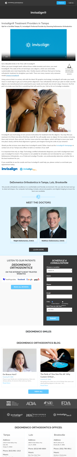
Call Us (71, 3)
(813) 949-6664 (40, 449)
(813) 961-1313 (15, 451)
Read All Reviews (21, 287)
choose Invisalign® (12, 75)
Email (49, 293)
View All (38, 391)
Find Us (61, 3)
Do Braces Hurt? (9, 374)
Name (49, 276)
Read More (6, 383)
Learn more (38, 250)
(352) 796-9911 (65, 449)
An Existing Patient (65, 304)
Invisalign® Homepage (64, 145)
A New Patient (55, 303)
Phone (49, 284)
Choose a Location (53, 267)
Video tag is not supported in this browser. (38, 45)
